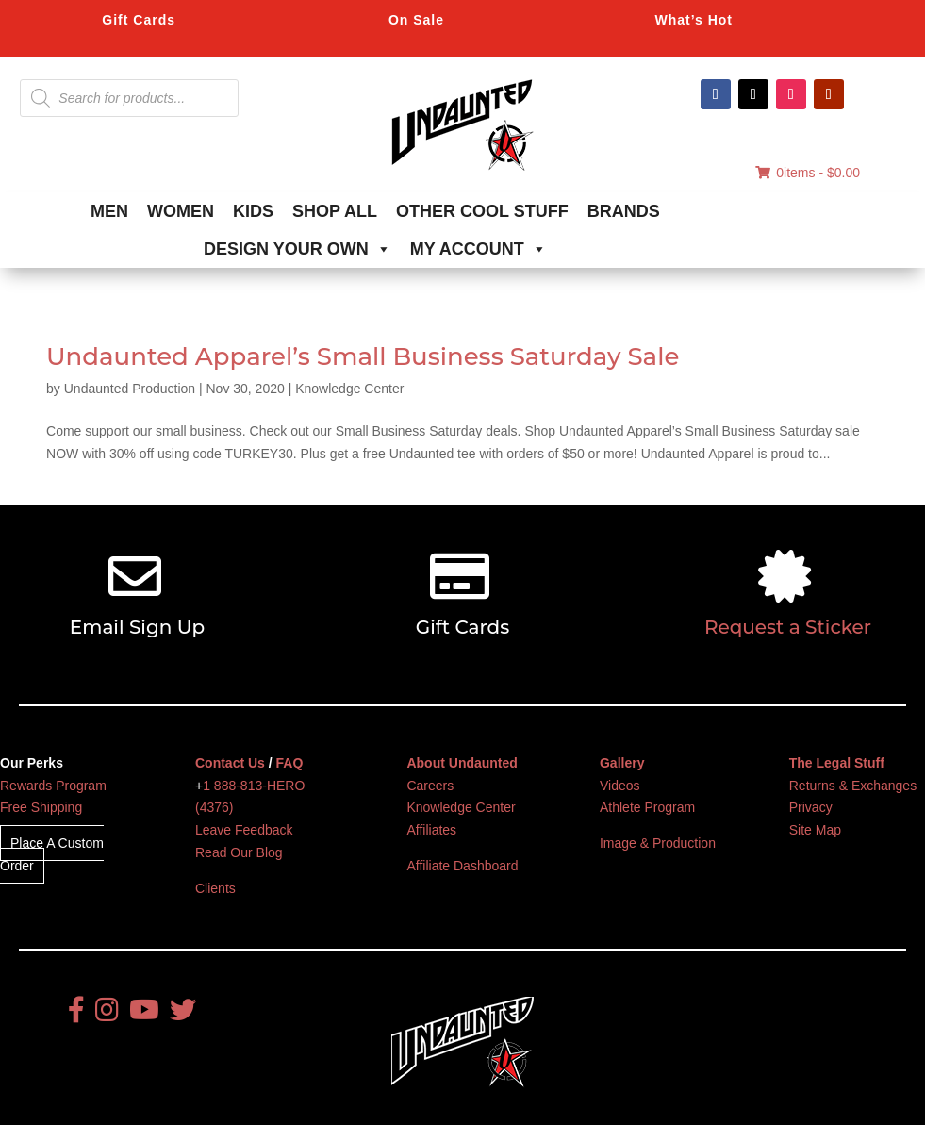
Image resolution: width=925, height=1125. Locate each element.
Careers (430, 785)
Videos (620, 785)
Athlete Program (647, 807)
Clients (215, 888)
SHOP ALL (334, 211)
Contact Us (230, 762)
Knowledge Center (349, 388)
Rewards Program (53, 785)
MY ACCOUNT (478, 249)
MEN (109, 211)
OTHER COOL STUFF (482, 211)
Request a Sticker (787, 627)
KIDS (253, 211)
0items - (807, 172)
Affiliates (431, 829)
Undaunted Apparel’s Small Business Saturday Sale (362, 356)
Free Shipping (41, 807)
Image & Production (658, 843)
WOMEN (180, 211)
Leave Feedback (244, 829)
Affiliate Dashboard (462, 865)
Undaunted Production (129, 388)
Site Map (815, 829)
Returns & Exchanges (853, 785)
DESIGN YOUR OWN (297, 249)
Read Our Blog (239, 852)
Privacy (811, 807)
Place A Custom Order (52, 854)
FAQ (290, 762)
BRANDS (623, 211)
